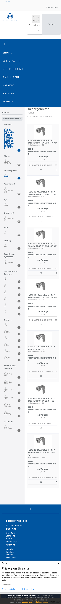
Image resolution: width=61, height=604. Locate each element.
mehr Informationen (41, 602)
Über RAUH (11, 533)
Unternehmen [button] (13, 69)
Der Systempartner (14, 525)
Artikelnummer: (34, 145)
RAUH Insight (11, 77)
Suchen (51, 24)
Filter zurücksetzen (12, 118)
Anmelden (52, 7)
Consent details (8, 589)
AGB (8, 557)
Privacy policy (28, 589)
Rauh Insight (12, 541)
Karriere (8, 85)
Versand (10, 554)
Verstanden (27, 602)
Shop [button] (8, 52)
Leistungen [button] (11, 61)
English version (7, 1)
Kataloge (8, 93)
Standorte (10, 535)
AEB (14, 557)
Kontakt (8, 101)
